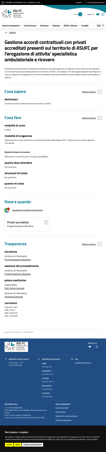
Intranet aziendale (61, 407)
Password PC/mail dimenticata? (66, 416)
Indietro (10, 32)
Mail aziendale (60, 412)
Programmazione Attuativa (18, 259)
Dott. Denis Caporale (14, 288)
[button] (79, 2)
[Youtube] (97, 14)
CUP (99, 25)
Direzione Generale (14, 296)
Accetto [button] (9, 444)
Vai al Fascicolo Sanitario (96, 2)
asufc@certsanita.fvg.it (83, 362)
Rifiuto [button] (17, 444)
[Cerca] (80, 14)
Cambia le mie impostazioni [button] (32, 444)
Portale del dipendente (63, 420)
